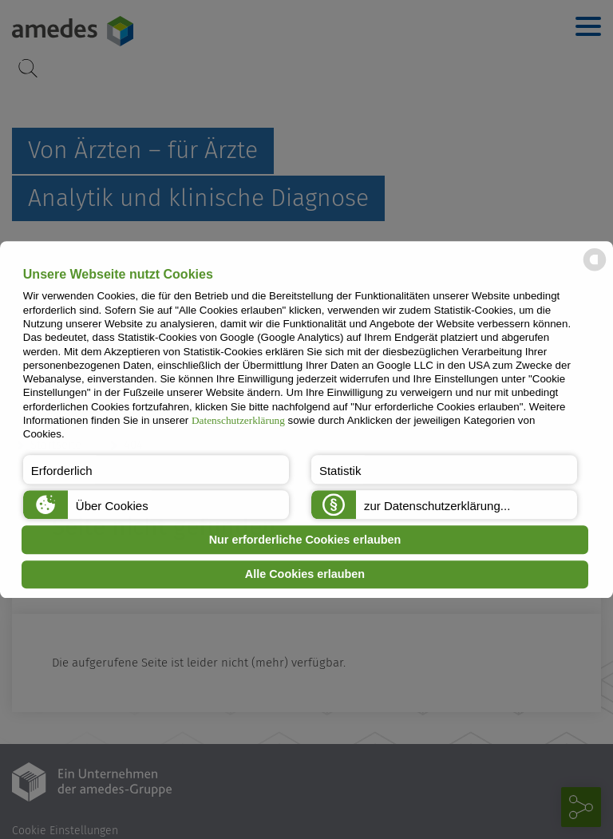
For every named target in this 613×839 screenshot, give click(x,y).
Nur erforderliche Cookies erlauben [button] (305, 539)
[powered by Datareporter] (594, 269)
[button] (156, 469)
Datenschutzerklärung (238, 420)
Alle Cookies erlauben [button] (305, 574)
